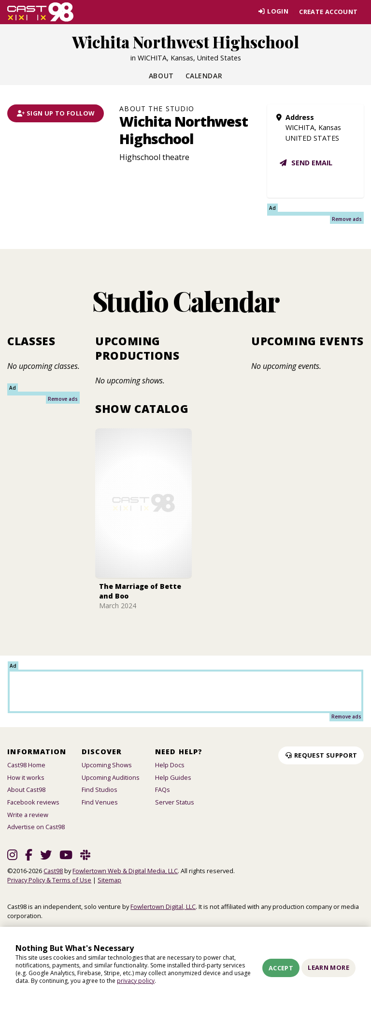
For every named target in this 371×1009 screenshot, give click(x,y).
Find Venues (100, 802)
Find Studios (99, 789)
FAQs (162, 789)
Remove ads (347, 219)
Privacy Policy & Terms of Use (49, 880)
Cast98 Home (26, 764)
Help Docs (170, 764)
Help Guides (173, 777)
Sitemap (109, 880)
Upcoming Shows (107, 764)
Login (272, 11)
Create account (328, 11)
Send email (305, 162)
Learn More (328, 967)
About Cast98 (26, 789)
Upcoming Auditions (111, 777)
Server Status (174, 802)
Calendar (204, 75)
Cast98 (53, 870)
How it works (25, 777)
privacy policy (136, 981)
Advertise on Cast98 (36, 826)
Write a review (27, 814)
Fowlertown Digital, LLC (163, 906)
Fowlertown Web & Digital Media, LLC (125, 870)
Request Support (321, 755)
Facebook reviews (33, 802)
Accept (281, 968)
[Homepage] (40, 12)
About (161, 75)
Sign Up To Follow (55, 113)
